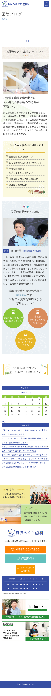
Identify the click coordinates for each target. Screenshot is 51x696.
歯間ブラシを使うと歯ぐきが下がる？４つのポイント (24, 454)
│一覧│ (25, 41)
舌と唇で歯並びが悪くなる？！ (15, 442)
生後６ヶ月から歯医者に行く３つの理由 (19, 450)
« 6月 (4, 421)
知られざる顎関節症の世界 (13, 434)
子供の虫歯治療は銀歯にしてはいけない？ (20, 466)
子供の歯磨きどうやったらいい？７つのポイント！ (23, 462)
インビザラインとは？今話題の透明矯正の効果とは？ (24, 438)
